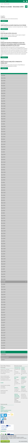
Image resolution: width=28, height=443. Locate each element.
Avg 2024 (3, 126)
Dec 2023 (3, 164)
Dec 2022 (3, 195)
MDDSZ (2, 408)
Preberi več (4, 20)
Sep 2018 (3, 299)
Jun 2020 (3, 238)
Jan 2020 (3, 225)
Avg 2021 (3, 215)
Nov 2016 (3, 337)
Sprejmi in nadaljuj (5, 441)
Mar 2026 (3, 78)
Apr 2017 (3, 317)
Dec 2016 (3, 340)
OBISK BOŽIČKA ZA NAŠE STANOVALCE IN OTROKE (13, 25)
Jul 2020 (3, 241)
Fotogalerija (3, 407)
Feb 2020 (3, 228)
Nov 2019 (3, 279)
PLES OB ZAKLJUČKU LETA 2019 (9, 33)
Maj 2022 (3, 177)
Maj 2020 (3, 236)
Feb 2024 (3, 111)
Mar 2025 (3, 88)
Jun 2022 (3, 179)
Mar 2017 (3, 314)
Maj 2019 (3, 264)
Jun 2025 (3, 95)
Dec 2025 (3, 108)
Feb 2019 (3, 256)
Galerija (3, 359)
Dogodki (2, 3)
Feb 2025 (3, 85)
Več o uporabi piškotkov (23, 441)
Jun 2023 (3, 149)
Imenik (2, 382)
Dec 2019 (3, 281)
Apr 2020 (3, 233)
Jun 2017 (3, 322)
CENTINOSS (3, 431)
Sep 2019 (3, 274)
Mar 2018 (3, 289)
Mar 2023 (3, 141)
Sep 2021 (3, 218)
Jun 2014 (3, 345)
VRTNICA (16, 387)
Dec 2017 (3, 335)
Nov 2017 (3, 332)
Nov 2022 (3, 192)
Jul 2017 (3, 325)
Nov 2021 (3, 220)
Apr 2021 (3, 205)
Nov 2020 (3, 248)
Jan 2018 (3, 284)
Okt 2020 (3, 246)
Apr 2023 (3, 144)
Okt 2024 (3, 131)
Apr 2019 (3, 261)
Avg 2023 (3, 154)
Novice (2, 406)
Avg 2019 (3, 271)
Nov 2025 (3, 106)
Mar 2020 (3, 230)
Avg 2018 (3, 297)
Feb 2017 (3, 312)
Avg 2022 (3, 185)
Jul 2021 (3, 213)
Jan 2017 (3, 309)
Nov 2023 (3, 162)
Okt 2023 (3, 159)
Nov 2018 (3, 304)
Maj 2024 (3, 118)
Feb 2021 (3, 200)
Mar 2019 (3, 258)
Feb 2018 (3, 286)
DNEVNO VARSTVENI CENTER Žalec (17, 395)
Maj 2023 (3, 146)
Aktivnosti (3, 354)
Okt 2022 (3, 190)
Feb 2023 (3, 139)
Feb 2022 (3, 169)
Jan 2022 (3, 167)
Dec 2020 (3, 251)
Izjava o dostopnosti (4, 411)
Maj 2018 (3, 294)
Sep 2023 (3, 157)
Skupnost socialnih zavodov (6, 410)
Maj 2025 (3, 93)
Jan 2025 (3, 83)
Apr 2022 (3, 174)
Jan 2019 (3, 253)
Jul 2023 (3, 151)
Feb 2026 (3, 75)
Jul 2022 (3, 182)
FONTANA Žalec (17, 367)
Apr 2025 (3, 90)
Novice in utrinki (6, 3)
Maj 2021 (3, 208)
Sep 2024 (3, 129)
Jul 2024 (3, 123)
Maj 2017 (3, 320)
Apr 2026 (3, 80)
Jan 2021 (3, 197)
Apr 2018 (3, 292)
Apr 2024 (3, 116)
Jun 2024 (3, 121)
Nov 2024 (3, 134)
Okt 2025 (3, 103)
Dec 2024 (3, 136)
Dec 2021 (3, 223)
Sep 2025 (3, 101)
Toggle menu (26, 1)
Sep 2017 (3, 327)
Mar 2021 (3, 202)
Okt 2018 (3, 302)
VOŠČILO (3, 17)
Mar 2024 (3, 113)
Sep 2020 (3, 243)
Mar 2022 (3, 172)
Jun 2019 (3, 266)
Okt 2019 (3, 276)
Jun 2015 (3, 342)
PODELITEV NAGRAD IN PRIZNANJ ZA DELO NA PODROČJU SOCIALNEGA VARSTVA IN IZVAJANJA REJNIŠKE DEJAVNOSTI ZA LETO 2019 (13, 44)
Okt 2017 (3, 330)
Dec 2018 (3, 307)
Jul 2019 (3, 269)
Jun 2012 (3, 348)
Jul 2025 (3, 98)
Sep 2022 (3, 187)
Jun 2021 (3, 210)
